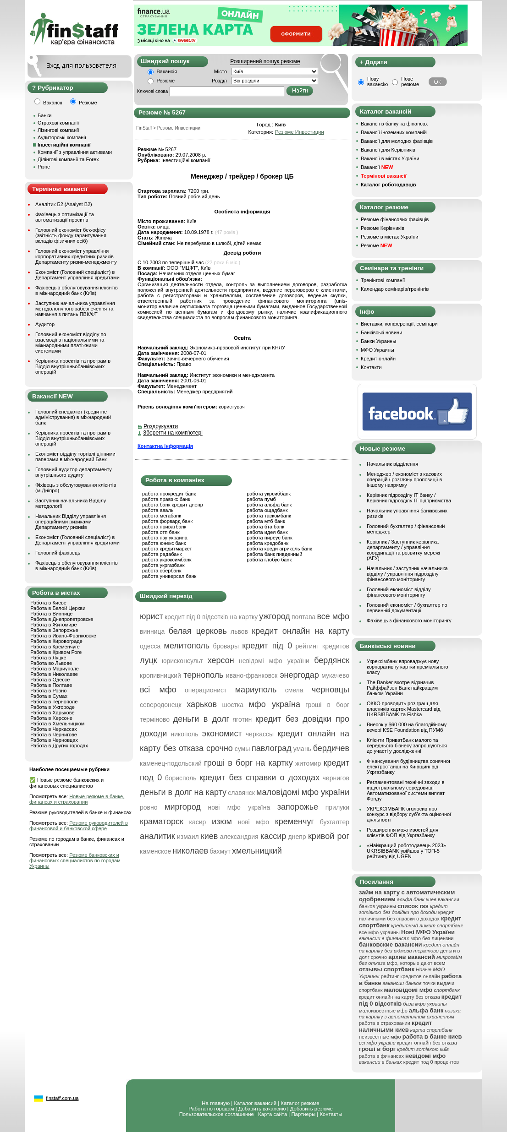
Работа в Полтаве (51, 685)
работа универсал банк (169, 576)
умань (302, 748)
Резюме (166, 80)
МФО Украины (377, 350)
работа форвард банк (167, 521)
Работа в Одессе (50, 679)
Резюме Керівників (382, 228)
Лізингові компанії (58, 130)
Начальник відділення (392, 464)
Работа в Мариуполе (54, 668)
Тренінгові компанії (383, 280)
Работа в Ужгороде (52, 707)
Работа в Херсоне (51, 718)
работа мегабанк (161, 515)
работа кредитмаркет (167, 548)
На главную (216, 1103)
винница (152, 631)
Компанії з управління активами (75, 152)
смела (294, 690)
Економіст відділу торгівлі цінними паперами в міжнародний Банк (75, 456)
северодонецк (161, 704)
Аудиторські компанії (62, 137)
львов (239, 631)
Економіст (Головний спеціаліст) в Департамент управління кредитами (77, 274)
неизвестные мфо (380, 1036)
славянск (241, 792)
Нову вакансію (377, 81)
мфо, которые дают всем (416, 963)
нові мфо (254, 822)
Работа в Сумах (48, 696)
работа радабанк (162, 554)
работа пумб (261, 499)
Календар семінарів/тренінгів (395, 289)
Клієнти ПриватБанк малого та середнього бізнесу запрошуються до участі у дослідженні (407, 745)
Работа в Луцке (48, 657)
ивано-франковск (251, 675)
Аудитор (45, 324)
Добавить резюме (311, 1108)
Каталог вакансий (255, 1103)
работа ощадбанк (267, 510)
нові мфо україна (239, 807)
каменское (155, 851)
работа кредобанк (267, 543)
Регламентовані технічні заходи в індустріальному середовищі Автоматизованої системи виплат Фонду (406, 790)
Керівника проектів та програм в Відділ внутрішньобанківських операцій (72, 366)
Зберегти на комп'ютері (173, 433)
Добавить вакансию (262, 1108)
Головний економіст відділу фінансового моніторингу (398, 592)
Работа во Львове (51, 663)
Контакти (371, 367)
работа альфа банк (269, 504)
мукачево (335, 675)
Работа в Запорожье (54, 630)
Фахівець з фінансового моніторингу (409, 620)
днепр (297, 836)
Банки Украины (378, 341)
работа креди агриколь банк (279, 548)
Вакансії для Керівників (388, 149)
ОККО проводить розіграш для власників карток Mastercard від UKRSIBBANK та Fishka (404, 709)
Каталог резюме (300, 1103)
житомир (308, 763)
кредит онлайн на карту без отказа (399, 997)
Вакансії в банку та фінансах (394, 123)
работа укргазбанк (163, 565)
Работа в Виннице (51, 613)
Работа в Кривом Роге (56, 652)
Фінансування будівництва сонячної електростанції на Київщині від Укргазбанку (408, 766)
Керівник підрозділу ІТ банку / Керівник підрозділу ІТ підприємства (409, 497)
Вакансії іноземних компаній (394, 132)
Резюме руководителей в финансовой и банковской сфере (78, 825)
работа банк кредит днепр (172, 504)
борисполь (181, 778)
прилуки (337, 807)
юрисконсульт (182, 660)
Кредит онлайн (378, 358)
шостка (232, 704)
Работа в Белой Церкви (57, 608)
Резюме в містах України (389, 236)
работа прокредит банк (169, 493)
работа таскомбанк (269, 515)
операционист (205, 690)
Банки (44, 115)
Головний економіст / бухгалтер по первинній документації (407, 607)
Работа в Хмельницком (57, 723)
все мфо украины (379, 932)
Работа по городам (211, 1108)
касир (197, 822)
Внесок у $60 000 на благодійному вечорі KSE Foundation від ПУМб (406, 727)
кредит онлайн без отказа (427, 1042)
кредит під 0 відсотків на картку (211, 616)
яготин (242, 719)
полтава (303, 616)
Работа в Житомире (53, 624)
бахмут (220, 851)
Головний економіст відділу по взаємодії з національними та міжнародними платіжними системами (70, 343)
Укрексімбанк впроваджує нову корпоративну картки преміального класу (407, 667)
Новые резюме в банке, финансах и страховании (76, 799)
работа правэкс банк (166, 499)
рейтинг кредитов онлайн (410, 976)
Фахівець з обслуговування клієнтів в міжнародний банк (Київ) (76, 290)
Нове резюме (410, 81)
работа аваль (158, 510)
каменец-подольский (171, 763)
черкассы (260, 734)
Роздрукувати (160, 426)
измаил (188, 836)
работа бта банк (265, 526)
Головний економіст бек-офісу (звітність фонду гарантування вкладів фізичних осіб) (70, 235)
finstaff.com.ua (62, 1098)
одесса (150, 646)
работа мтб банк (266, 521)
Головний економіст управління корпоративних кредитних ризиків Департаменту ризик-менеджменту (76, 256)
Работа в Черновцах (54, 740)
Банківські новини (381, 332)
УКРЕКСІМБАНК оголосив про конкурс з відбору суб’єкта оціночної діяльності (409, 814)
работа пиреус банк (269, 537)
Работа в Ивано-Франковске (63, 635)
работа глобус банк (269, 559)
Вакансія (167, 71)
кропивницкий (160, 675)
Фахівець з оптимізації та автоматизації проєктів (64, 217)
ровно (149, 807)
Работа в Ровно (48, 690)
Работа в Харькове (52, 712)
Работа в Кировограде (56, 641)
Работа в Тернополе (53, 701)
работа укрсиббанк (269, 493)
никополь (184, 734)
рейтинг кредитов (322, 646)
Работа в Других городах (59, 745)
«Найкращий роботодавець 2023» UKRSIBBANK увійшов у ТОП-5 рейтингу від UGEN (406, 851)
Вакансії (377, 167)
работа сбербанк (161, 570)
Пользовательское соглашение (216, 1114)
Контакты (331, 1114)
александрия (239, 836)
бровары (226, 646)
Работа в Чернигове (53, 734)
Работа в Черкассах (53, 729)
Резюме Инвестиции (299, 132)
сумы (242, 748)
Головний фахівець (57, 552)
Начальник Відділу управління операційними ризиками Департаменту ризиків (70, 521)
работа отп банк (160, 532)
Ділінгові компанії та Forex (68, 159)
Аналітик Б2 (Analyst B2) (63, 204)
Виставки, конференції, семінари (399, 324)
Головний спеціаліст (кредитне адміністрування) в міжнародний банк (73, 417)
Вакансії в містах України (390, 158)
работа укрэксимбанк (167, 559)
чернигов (336, 778)
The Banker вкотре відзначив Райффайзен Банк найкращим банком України (402, 688)
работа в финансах (381, 1056)
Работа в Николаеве (54, 674)
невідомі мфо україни (274, 660)
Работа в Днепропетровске (61, 619)
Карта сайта (272, 1114)
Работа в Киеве (48, 602)
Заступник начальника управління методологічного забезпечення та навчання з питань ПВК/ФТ (75, 308)
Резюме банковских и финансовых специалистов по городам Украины (75, 860)
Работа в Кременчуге (55, 646)
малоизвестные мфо (383, 1010)
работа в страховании (384, 1023)
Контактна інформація (165, 446)
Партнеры (303, 1114)
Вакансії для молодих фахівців (397, 141)
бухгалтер (334, 822)
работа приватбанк (164, 526)
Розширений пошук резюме (265, 61)
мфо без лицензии (431, 938)
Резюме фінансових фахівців (395, 219)
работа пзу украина (164, 537)
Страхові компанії (58, 122)
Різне (44, 166)
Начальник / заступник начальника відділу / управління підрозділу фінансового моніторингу (407, 574)
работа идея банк (267, 532)
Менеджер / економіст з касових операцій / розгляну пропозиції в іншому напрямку (404, 479)
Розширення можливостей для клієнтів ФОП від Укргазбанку (402, 832)
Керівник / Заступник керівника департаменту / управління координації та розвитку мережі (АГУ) (403, 550)
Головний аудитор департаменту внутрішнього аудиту (73, 472)
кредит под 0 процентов (431, 1062)
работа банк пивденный (274, 554)
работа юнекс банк (164, 543)
